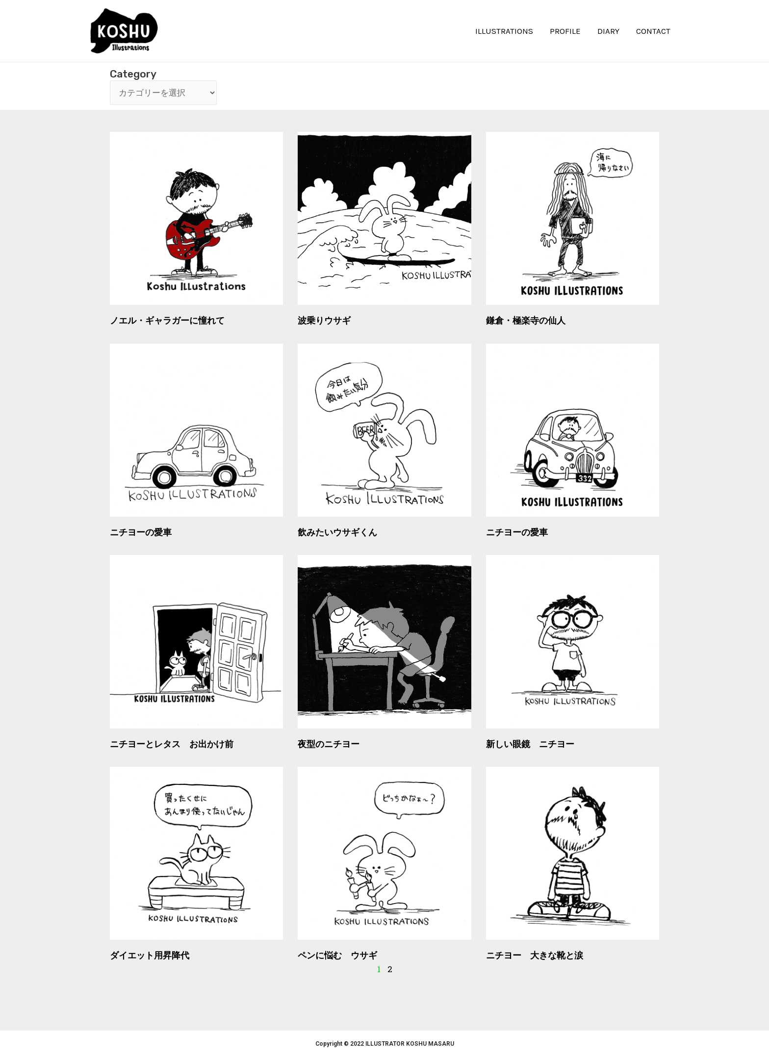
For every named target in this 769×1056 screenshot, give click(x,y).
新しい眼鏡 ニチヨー (530, 744)
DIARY (608, 31)
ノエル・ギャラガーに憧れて (167, 320)
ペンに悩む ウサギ (337, 955)
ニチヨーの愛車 (141, 532)
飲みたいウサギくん (337, 532)
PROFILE (565, 31)
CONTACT (653, 31)
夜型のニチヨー (328, 744)
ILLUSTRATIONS (504, 31)
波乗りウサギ (324, 320)
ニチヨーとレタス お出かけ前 (171, 744)
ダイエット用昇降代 (149, 955)
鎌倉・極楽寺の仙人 (525, 320)
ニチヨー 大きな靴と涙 (534, 955)
